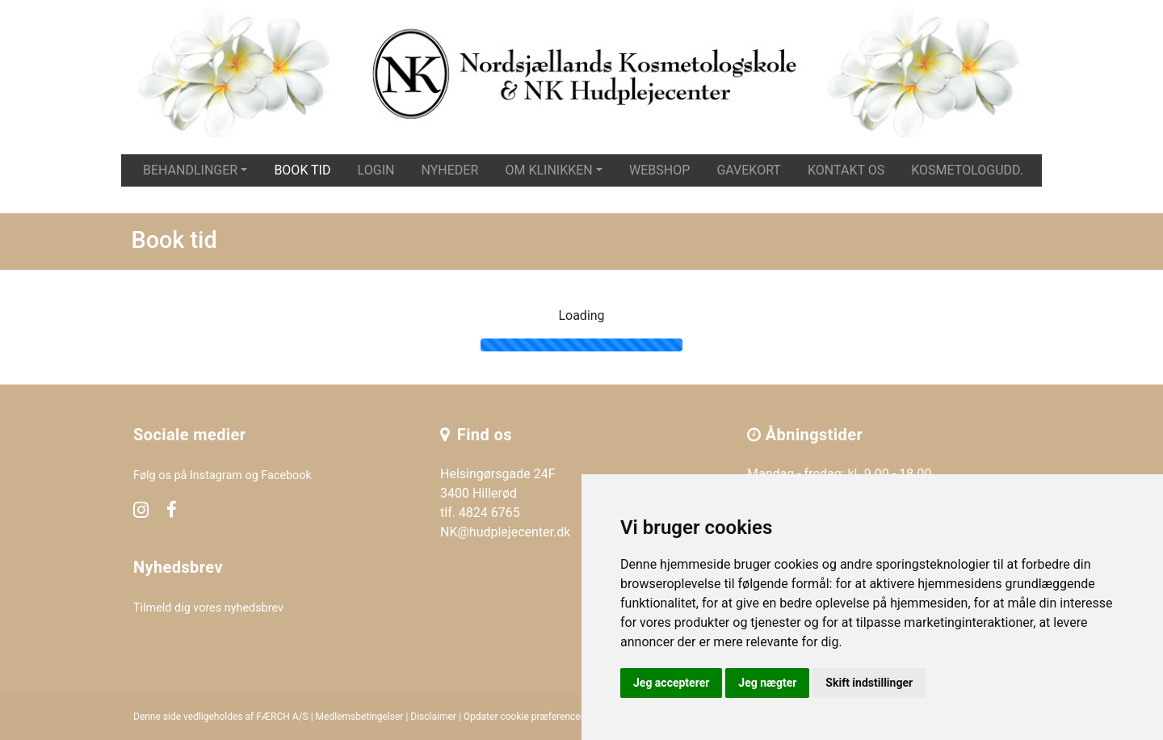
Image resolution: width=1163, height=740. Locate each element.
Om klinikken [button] (548, 170)
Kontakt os (846, 170)
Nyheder (450, 170)
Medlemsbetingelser (360, 716)
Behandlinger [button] (190, 170)
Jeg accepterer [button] (671, 682)
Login (376, 170)
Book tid (302, 170)
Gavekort (748, 170)
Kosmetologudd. (967, 170)
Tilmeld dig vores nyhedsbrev (208, 608)
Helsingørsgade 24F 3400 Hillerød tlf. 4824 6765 (498, 493)
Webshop (659, 170)
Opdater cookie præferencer (524, 716)
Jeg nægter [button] (767, 682)
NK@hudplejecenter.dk (505, 532)
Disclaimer (433, 716)
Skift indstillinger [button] (869, 682)
